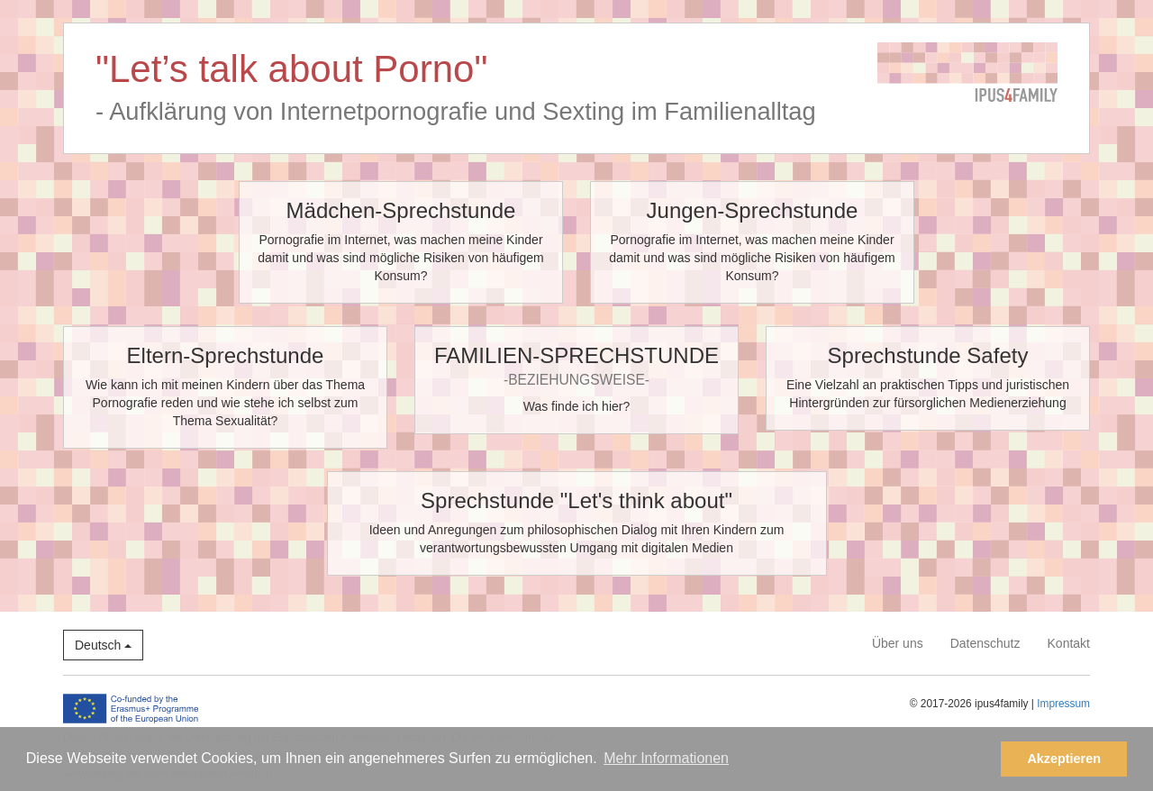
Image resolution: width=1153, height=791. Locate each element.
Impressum (1063, 703)
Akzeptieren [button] (1064, 758)
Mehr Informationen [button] (666, 758)
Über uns (897, 643)
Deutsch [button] (103, 645)
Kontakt (1069, 643)
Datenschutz (985, 643)
